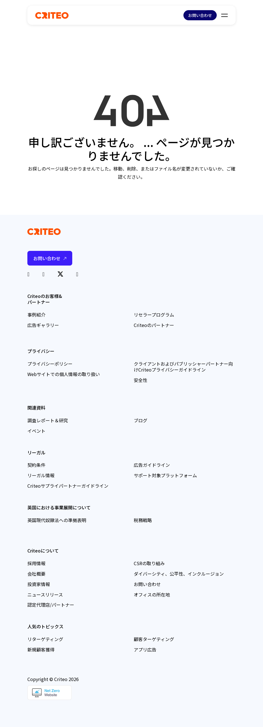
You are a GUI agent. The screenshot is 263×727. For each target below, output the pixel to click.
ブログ (140, 420)
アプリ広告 (145, 649)
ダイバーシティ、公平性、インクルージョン (179, 573)
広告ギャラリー (43, 325)
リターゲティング (45, 639)
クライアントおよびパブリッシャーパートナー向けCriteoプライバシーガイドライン (183, 366)
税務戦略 (143, 520)
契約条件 (36, 464)
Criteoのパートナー (154, 325)
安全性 (140, 380)
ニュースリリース (45, 594)
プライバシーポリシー (50, 363)
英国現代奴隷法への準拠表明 (56, 520)
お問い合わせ (200, 15)
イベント (36, 430)
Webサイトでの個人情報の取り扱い (63, 374)
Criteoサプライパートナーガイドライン (67, 485)
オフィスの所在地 (152, 594)
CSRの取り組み (149, 563)
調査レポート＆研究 (47, 420)
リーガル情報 (40, 475)
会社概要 (36, 573)
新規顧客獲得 (40, 649)
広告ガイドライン (152, 464)
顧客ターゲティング (154, 639)
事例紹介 (36, 314)
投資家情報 (38, 584)
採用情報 (36, 563)
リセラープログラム (154, 314)
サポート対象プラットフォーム (165, 475)
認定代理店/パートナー (50, 604)
